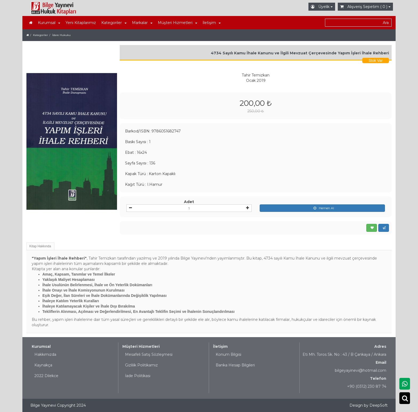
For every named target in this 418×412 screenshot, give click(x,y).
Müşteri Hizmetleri (141, 346)
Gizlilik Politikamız (141, 365)
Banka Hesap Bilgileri (235, 365)
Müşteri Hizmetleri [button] (177, 22)
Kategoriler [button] (114, 22)
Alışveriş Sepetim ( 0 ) (365, 6)
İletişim (220, 346)
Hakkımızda (45, 354)
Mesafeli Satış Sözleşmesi (148, 354)
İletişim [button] (212, 22)
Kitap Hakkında (40, 246)
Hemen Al (322, 208)
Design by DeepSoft (368, 405)
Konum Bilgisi (228, 354)
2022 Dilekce (46, 375)
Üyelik (322, 6)
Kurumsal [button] (49, 22)
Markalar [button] (142, 22)
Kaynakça (43, 365)
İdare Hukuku (61, 35)
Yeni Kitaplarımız (81, 22)
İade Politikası (137, 375)
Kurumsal (41, 346)
